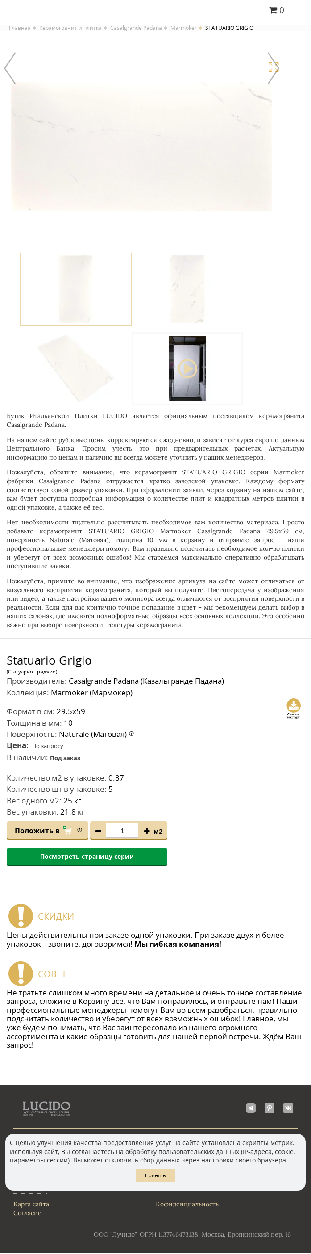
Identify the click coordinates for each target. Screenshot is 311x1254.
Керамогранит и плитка (70, 28)
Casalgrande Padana (136, 28)
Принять (155, 1175)
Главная (20, 28)
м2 (157, 832)
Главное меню (298, 10)
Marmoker (183, 28)
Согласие (27, 1214)
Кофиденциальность (187, 1205)
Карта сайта (31, 1205)
